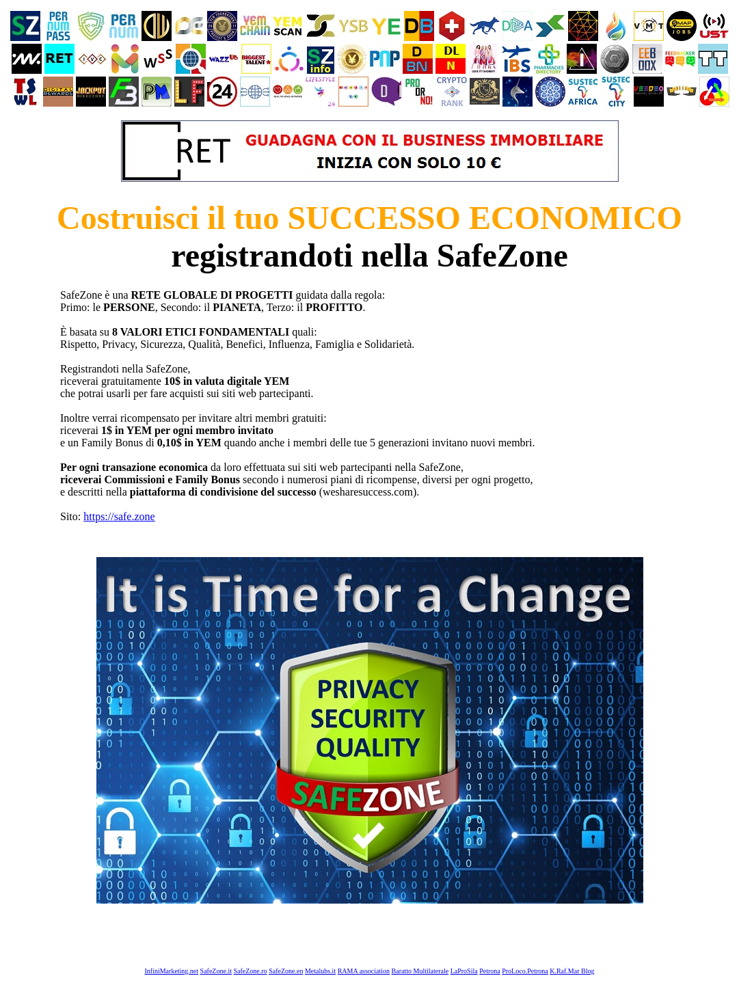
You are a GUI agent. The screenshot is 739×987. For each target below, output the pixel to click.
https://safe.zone (118, 516)
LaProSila (464, 971)
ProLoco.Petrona (525, 971)
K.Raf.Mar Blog (572, 971)
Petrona (489, 971)
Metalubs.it (320, 971)
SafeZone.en (286, 971)
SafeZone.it (216, 971)
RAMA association (364, 971)
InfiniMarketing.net (172, 971)
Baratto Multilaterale (420, 971)
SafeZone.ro (250, 971)
